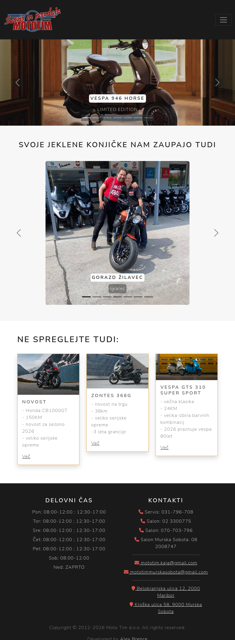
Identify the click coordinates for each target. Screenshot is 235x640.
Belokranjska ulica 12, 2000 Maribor (166, 592)
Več (26, 456)
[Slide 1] (86, 117)
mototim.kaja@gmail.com (165, 563)
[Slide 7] (148, 117)
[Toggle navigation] (223, 20)
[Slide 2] (96, 117)
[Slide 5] (128, 117)
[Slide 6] (138, 117)
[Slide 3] (107, 117)
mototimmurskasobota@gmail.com (166, 572)
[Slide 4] (117, 117)
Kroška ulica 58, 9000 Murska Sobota (166, 608)
